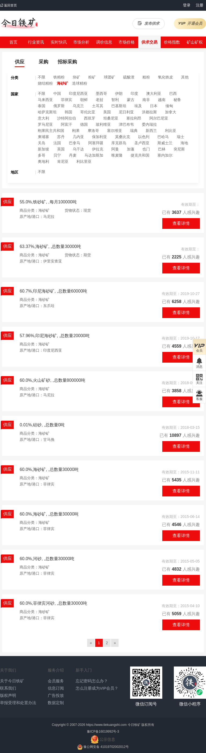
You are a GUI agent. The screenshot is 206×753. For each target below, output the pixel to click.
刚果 (76, 130)
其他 (185, 77)
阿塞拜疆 (95, 143)
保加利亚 (99, 137)
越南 (161, 100)
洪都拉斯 (149, 112)
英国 (61, 149)
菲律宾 (66, 100)
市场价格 (127, 42)
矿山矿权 (195, 42)
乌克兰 (78, 106)
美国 (107, 112)
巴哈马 (163, 137)
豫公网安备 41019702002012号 (106, 747)
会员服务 (56, 681)
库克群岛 (118, 143)
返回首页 (8, 5)
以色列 (143, 137)
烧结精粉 (45, 83)
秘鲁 (177, 100)
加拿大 (170, 112)
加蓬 (130, 149)
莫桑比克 (122, 137)
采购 (43, 61)
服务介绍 (56, 670)
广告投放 (56, 695)
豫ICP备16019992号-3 (103, 731)
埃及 (138, 106)
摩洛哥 (93, 130)
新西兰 (151, 130)
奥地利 (43, 161)
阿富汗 (66, 124)
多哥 (41, 155)
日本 (153, 106)
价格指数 (172, 42)
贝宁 (57, 155)
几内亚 (78, 137)
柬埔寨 (43, 137)
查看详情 (181, 223)
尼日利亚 (126, 112)
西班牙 (89, 118)
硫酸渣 (128, 77)
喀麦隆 (117, 155)
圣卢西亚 (141, 143)
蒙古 (130, 100)
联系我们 (8, 688)
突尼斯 (179, 149)
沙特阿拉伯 (66, 118)
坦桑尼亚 (110, 118)
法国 (57, 143)
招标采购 (67, 61)
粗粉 (146, 77)
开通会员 (190, 23)
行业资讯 (36, 42)
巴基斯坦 (118, 106)
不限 (41, 77)
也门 (146, 149)
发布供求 (148, 23)
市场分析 (81, 42)
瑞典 (134, 130)
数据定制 (56, 702)
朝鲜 (84, 100)
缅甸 (169, 106)
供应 (19, 61)
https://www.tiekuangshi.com (106, 725)
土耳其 (97, 106)
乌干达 (78, 149)
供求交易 (149, 42)
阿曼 (115, 149)
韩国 (68, 112)
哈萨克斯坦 (47, 112)
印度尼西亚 (78, 93)
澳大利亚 (153, 93)
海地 (184, 143)
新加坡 (43, 149)
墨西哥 (101, 93)
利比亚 (170, 130)
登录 (186, 5)
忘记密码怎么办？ (92, 681)
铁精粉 (59, 77)
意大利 (43, 118)
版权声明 (8, 695)
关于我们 (8, 670)
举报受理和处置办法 (18, 702)
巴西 (173, 93)
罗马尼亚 (45, 124)
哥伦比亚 (87, 112)
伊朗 (119, 93)
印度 (134, 93)
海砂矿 (62, 83)
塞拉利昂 (133, 118)
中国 (57, 93)
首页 (13, 42)
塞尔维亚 (114, 130)
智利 (115, 100)
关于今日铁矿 (12, 681)
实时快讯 (59, 42)
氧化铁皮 (165, 77)
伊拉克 (97, 149)
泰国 (41, 106)
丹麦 (72, 155)
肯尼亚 (62, 161)
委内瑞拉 (149, 124)
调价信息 (104, 42)
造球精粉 (79, 83)
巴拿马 (74, 143)
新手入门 (84, 670)
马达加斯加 (93, 155)
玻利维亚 (103, 124)
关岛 (41, 143)
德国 (84, 124)
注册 (199, 5)
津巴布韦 (126, 124)
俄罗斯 (59, 106)
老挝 (99, 100)
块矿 (76, 77)
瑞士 (180, 137)
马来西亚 (45, 100)
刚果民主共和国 (51, 130)
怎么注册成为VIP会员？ (97, 688)
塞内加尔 (164, 155)
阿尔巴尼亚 (158, 118)
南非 (146, 100)
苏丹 (61, 137)
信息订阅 (56, 688)
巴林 (161, 149)
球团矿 (109, 77)
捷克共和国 (140, 155)
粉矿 (92, 77)
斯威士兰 (164, 143)
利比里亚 (83, 161)
